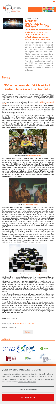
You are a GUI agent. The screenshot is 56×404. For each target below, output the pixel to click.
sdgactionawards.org (34, 155)
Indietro (28, 332)
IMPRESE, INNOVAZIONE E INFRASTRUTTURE (37, 24)
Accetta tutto (28, 397)
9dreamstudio (19, 324)
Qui (3, 379)
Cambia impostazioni (28, 389)
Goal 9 (35, 19)
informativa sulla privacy (27, 382)
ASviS (29, 19)
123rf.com (30, 324)
